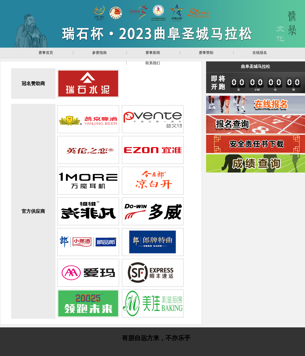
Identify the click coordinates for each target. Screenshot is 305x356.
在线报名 (259, 52)
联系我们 (152, 63)
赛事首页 (46, 52)
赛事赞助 (206, 52)
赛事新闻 (152, 52)
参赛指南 (99, 52)
